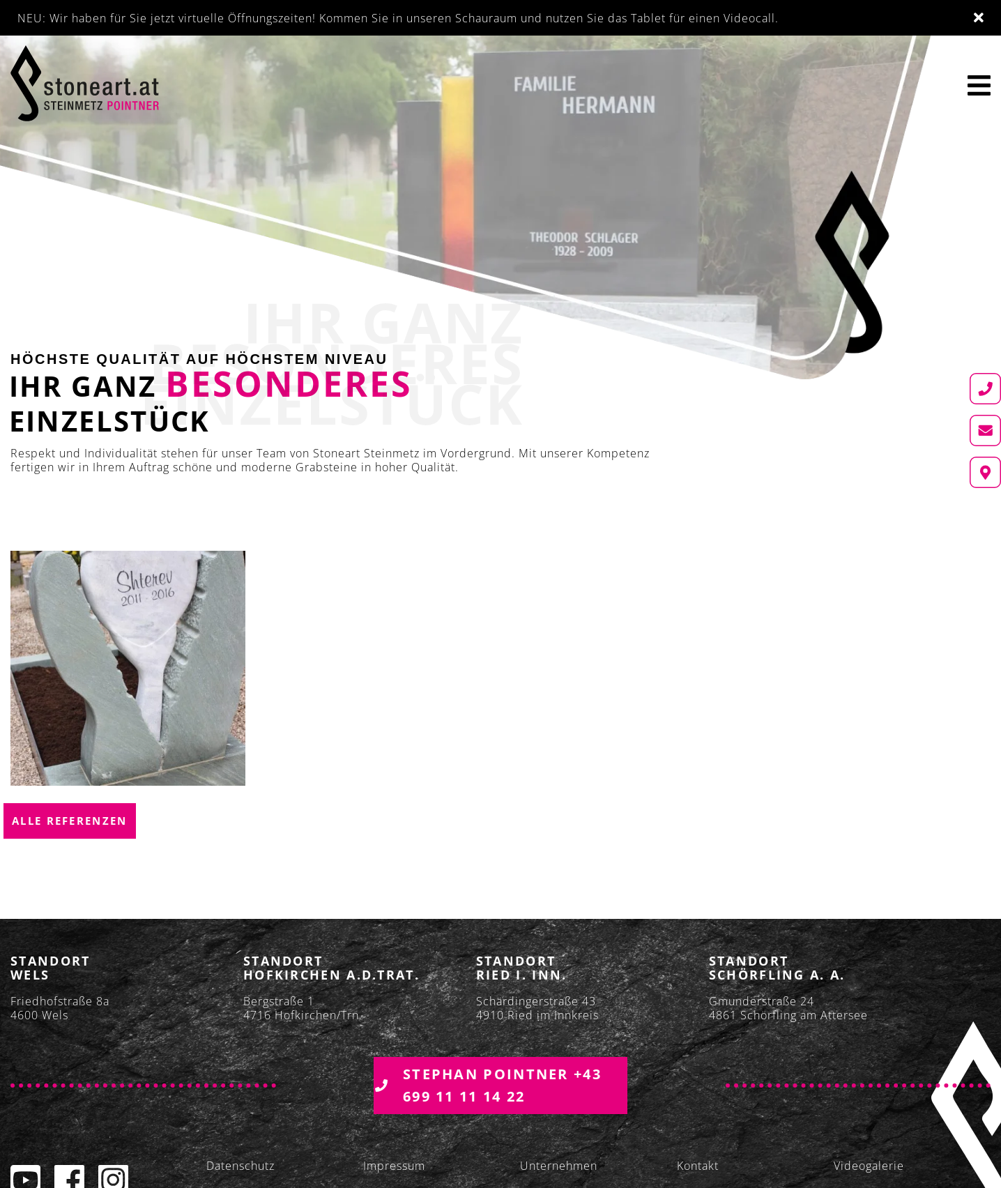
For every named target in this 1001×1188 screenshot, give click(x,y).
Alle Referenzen (70, 821)
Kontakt (698, 1165)
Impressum (394, 1165)
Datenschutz (240, 1165)
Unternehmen (558, 1165)
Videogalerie (869, 1165)
